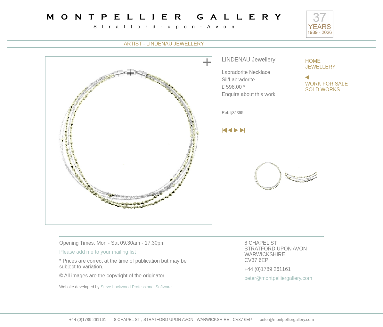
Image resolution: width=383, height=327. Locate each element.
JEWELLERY (320, 66)
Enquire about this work (248, 94)
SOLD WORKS (322, 89)
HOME (313, 61)
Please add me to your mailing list (97, 252)
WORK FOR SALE (326, 83)
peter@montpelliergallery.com (287, 319)
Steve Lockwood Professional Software (136, 286)
